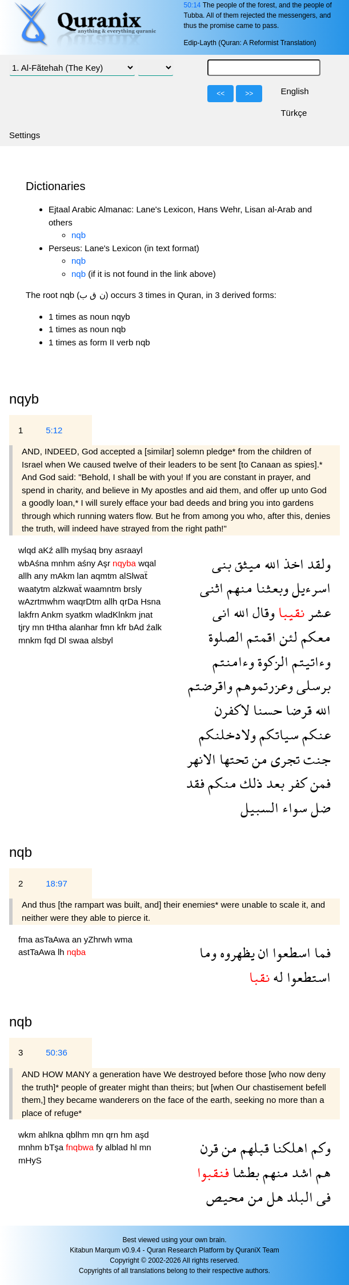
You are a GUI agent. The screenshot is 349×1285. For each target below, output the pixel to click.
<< (220, 94)
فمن (319, 783)
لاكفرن (232, 710)
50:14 (191, 5)
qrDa (130, 601)
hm (128, 1134)
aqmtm (105, 576)
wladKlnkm (117, 614)
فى (322, 1197)
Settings (24, 135)
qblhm (78, 1134)
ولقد (317, 563)
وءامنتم (233, 661)
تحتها (232, 759)
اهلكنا (288, 1147)
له (276, 977)
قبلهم (253, 1147)
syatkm (80, 614)
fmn (108, 627)
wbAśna (34, 563)
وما (207, 952)
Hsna (151, 601)
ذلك (249, 783)
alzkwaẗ (68, 589)
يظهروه (235, 952)
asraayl (128, 550)
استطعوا (307, 977)
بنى (221, 563)
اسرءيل (309, 587)
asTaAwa (53, 939)
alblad (117, 1147)
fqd (51, 640)
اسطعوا (290, 952)
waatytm (35, 589)
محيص (225, 1197)
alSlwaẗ (133, 576)
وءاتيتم (309, 661)
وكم (319, 1147)
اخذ (292, 563)
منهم (237, 587)
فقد (195, 783)
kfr (123, 627)
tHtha (57, 627)
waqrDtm (85, 601)
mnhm (64, 563)
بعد (273, 783)
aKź (46, 550)
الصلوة (225, 637)
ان (262, 952)
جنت (315, 759)
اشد (300, 1172)
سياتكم (277, 734)
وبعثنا (270, 587)
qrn (113, 1134)
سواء (293, 807)
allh (63, 550)
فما (321, 952)
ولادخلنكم (227, 734)
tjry (25, 627)
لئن (287, 637)
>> (249, 94)
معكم (314, 637)
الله (270, 563)
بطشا (244, 1172)
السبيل (259, 807)
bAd (137, 627)
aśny (87, 563)
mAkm (63, 576)
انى (221, 612)
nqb (78, 235)
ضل (319, 807)
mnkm (31, 640)
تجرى (283, 759)
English (294, 91)
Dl (63, 640)
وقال (262, 612)
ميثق (246, 563)
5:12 (54, 430)
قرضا (297, 710)
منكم (220, 783)
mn (39, 627)
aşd (142, 1134)
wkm (28, 1134)
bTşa (55, 1147)
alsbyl (102, 640)
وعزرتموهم (262, 685)
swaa (80, 640)
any (42, 576)
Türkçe (293, 113)
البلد (298, 1197)
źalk (154, 627)
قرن (209, 1147)
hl (134, 1147)
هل (273, 1197)
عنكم (315, 734)
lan (84, 576)
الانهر (201, 759)
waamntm (103, 589)
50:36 (56, 1052)
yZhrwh (99, 939)
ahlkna (52, 1134)
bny (107, 550)
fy (100, 1147)
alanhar (84, 627)
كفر (295, 783)
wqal (147, 563)
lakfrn (29, 614)
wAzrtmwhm (42, 601)
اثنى (211, 587)
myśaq (85, 550)
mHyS (30, 1160)
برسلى (312, 685)
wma (123, 939)
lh (62, 952)
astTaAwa (38, 952)
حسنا (266, 710)
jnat (146, 614)
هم (321, 1172)
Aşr (105, 563)
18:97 (56, 883)
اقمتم (259, 637)
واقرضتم (210, 685)
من (257, 759)
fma (26, 939)
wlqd (28, 550)
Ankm (53, 614)
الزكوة (271, 661)
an (78, 939)
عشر (317, 612)
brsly (132, 589)
